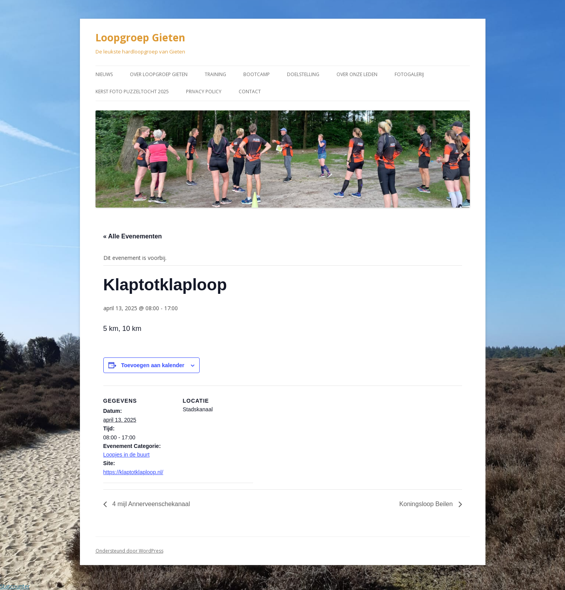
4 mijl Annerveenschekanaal (150, 504)
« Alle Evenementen (132, 236)
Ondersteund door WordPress (129, 550)
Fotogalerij (409, 74)
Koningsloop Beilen (426, 504)
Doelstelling (303, 74)
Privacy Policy (203, 91)
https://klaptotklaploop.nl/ (133, 472)
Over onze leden (357, 74)
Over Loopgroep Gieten (159, 74)
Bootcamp (256, 74)
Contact (250, 91)
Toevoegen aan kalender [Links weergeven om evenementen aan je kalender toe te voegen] (152, 365)
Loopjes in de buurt (126, 454)
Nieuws (104, 74)
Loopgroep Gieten (140, 37)
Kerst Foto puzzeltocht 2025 (132, 91)
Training (215, 74)
